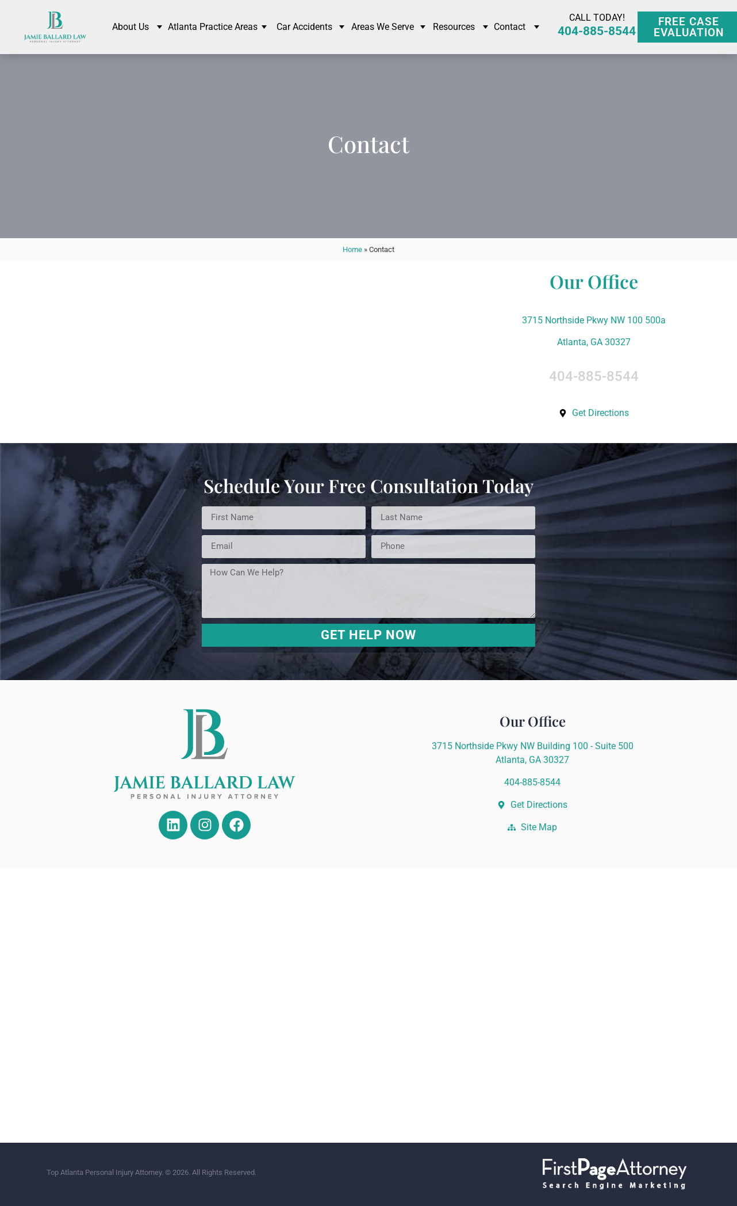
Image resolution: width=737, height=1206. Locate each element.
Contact (509, 26)
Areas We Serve (382, 26)
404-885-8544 (597, 31)
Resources (454, 26)
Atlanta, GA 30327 (594, 342)
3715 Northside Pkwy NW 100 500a (594, 320)
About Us (130, 26)
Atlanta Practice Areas (213, 26)
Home (352, 249)
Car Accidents (304, 26)
